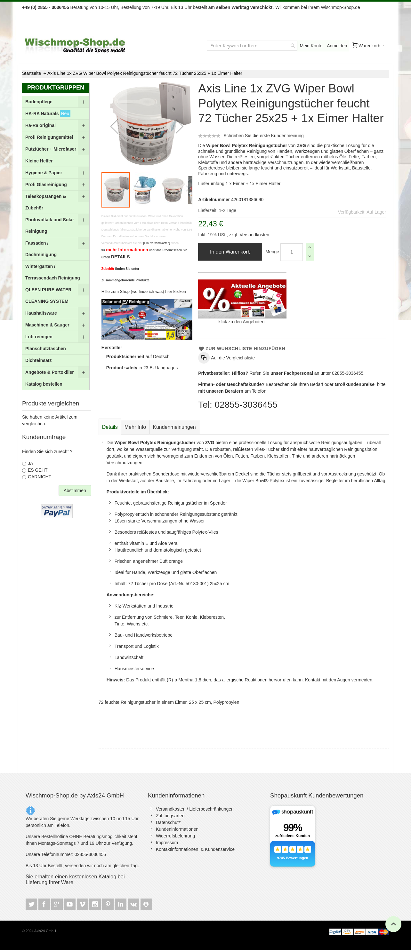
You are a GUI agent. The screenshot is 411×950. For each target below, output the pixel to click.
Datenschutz (168, 822)
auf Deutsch (138, 356)
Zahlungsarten (170, 815)
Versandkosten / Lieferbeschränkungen (195, 809)
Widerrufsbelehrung (175, 835)
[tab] (110, 427)
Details (110, 427)
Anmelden (337, 45)
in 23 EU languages (142, 367)
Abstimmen (75, 490)
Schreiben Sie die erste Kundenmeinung (263, 135)
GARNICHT (39, 476)
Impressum (167, 842)
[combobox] (252, 46)
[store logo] (75, 45)
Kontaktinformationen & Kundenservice (195, 849)
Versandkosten (254, 234)
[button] (114, 126)
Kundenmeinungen (174, 427)
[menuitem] (55, 102)
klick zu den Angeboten (241, 321)
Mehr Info (135, 427)
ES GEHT (37, 470)
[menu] (55, 243)
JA (30, 463)
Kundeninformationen (177, 829)
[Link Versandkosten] (156, 243)
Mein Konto (311, 45)
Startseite (31, 73)
